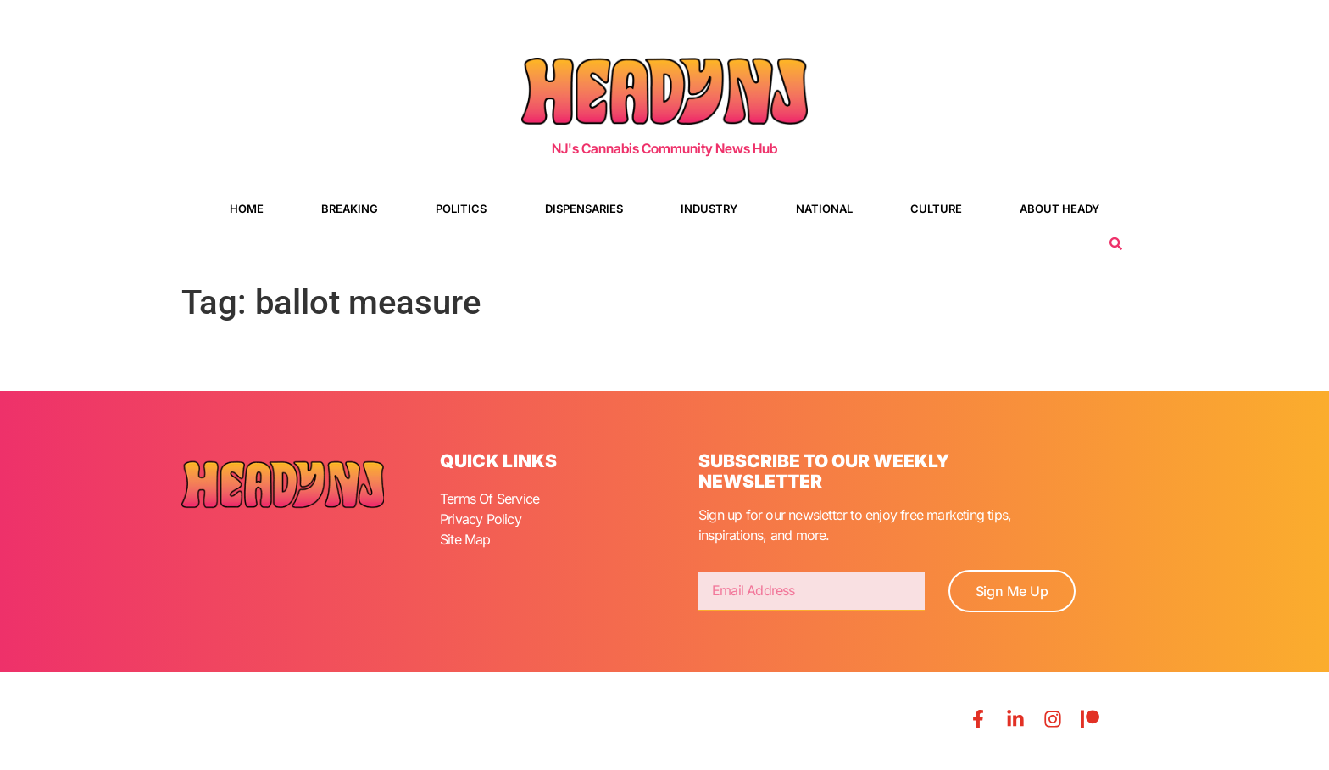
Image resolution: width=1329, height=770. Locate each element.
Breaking (349, 208)
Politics (461, 208)
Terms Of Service (489, 498)
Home (247, 208)
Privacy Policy (480, 519)
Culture (936, 208)
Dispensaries (584, 208)
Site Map (465, 539)
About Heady (1059, 208)
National (824, 208)
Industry (709, 208)
